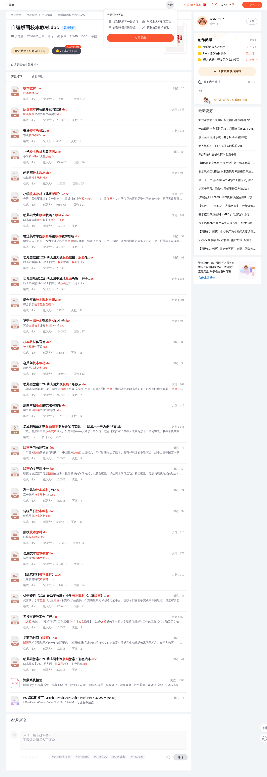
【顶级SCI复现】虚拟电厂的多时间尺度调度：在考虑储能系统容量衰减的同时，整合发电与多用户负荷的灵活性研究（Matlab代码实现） (227, 232)
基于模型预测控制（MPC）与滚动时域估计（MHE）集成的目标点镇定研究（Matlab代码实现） (227, 214)
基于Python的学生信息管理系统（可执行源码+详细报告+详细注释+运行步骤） (227, 223)
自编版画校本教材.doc (35, 28)
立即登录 (140, 37)
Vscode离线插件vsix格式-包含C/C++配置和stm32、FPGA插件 (227, 240)
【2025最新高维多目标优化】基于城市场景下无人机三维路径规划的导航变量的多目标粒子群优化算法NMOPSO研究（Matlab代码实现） (227, 163)
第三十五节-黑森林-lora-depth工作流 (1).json (225, 180)
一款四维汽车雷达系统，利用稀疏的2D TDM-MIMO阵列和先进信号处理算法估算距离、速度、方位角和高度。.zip (227, 129)
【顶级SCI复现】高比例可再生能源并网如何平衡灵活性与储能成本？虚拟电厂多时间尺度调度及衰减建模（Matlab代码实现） (227, 249)
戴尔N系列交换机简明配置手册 (217, 154)
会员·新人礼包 (195, 4)
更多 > (253, 40)
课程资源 (32, 15)
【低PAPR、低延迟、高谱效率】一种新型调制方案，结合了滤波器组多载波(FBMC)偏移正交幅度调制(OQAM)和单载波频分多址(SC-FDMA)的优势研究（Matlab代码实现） (227, 206)
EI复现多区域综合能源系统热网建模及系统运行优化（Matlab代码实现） (227, 172)
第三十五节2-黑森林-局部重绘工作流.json (223, 189)
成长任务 (228, 4)
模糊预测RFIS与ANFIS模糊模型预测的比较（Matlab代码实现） (227, 197)
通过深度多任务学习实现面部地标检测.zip (224, 120)
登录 (170, 4)
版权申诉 (69, 28)
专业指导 (47, 15)
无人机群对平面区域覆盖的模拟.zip (220, 146)
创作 (252, 4)
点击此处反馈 (208, 278)
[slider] (30, 757)
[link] (16, 15)
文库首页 (16, 15)
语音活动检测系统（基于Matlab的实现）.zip (225, 137)
